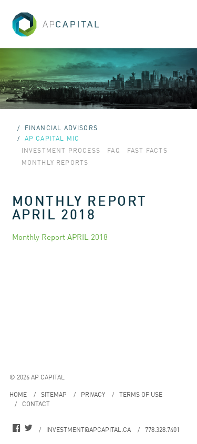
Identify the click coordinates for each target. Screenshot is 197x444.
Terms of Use (140, 394)
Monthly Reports (55, 162)
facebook (16, 429)
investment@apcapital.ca (88, 430)
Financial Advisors (61, 128)
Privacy (93, 394)
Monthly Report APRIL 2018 (60, 237)
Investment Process (61, 150)
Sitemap (54, 394)
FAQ (113, 150)
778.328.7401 (162, 430)
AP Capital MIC (52, 138)
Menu (177, 20)
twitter (28, 429)
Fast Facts (147, 150)
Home (18, 394)
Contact (36, 404)
